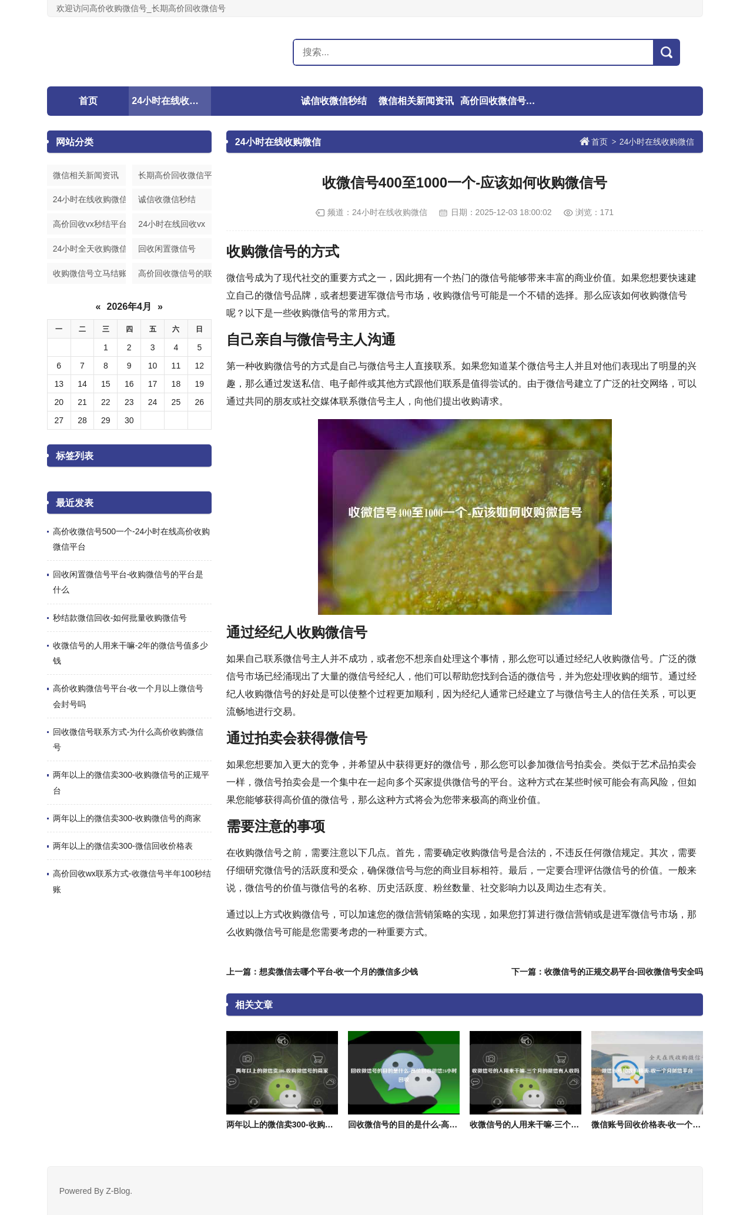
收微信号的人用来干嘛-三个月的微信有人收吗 (553, 1124)
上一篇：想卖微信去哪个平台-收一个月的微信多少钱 (322, 971)
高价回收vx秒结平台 (89, 224)
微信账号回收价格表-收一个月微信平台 (662, 1124)
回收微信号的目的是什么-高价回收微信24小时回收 (440, 1124)
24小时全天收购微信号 (89, 248)
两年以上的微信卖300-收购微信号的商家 (127, 818)
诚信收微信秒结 (334, 101)
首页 (88, 101)
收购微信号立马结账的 (89, 273)
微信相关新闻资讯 (416, 101)
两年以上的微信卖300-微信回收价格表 (123, 846)
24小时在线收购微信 (171, 101)
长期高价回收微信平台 (174, 175)
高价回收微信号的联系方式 (500, 101)
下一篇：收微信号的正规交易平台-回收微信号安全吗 (607, 971)
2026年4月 (129, 307)
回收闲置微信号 (167, 248)
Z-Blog (118, 1191)
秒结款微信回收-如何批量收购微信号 (120, 617)
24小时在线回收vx (171, 224)
